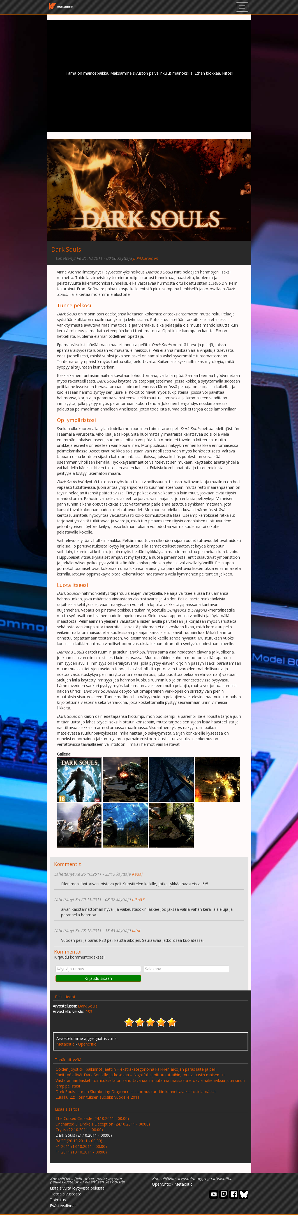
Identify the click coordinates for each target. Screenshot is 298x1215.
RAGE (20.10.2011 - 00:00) (79, 1140)
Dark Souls (88, 1006)
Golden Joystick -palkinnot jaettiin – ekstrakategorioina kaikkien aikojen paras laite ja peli (136, 1069)
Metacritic (65, 1044)
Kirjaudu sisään (98, 978)
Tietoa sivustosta (65, 1194)
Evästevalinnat (63, 1205)
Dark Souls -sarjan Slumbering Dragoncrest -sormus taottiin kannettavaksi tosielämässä (136, 1091)
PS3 (88, 1011)
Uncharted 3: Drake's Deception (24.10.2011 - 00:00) (103, 1124)
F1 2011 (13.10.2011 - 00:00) (81, 1146)
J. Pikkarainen (145, 258)
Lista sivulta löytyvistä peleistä (77, 1188)
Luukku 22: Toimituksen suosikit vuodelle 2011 (98, 1097)
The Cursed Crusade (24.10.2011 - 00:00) (92, 1118)
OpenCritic (161, 1184)
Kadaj (137, 874)
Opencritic (87, 1044)
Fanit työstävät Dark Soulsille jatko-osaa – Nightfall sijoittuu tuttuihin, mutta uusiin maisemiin (140, 1074)
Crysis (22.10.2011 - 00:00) (79, 1129)
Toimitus (58, 1199)
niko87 (138, 899)
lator (136, 930)
